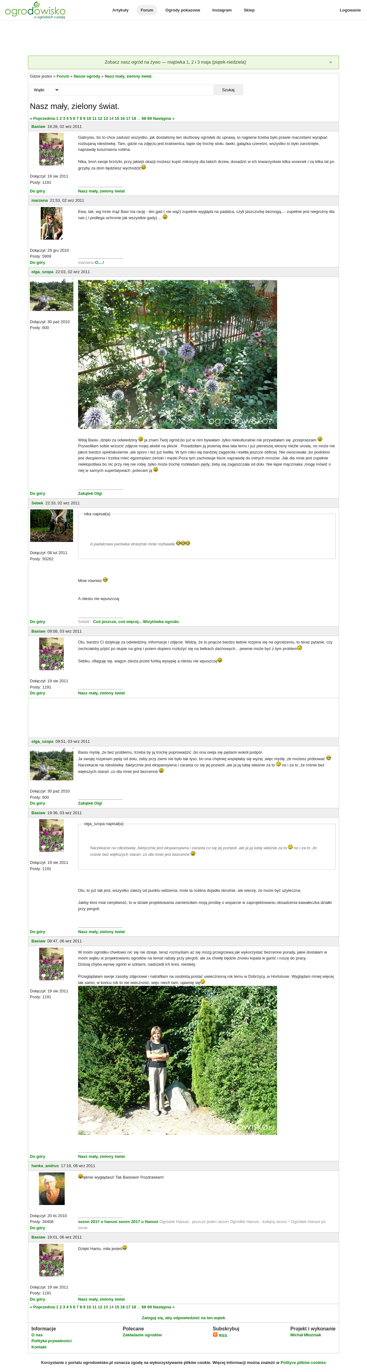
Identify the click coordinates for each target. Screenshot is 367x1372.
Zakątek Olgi (90, 493)
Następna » (163, 118)
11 (94, 118)
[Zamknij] (331, 62)
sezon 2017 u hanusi (97, 1221)
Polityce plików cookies (303, 1362)
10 (88, 118)
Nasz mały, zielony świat (101, 191)
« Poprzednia (42, 118)
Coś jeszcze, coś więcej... (117, 621)
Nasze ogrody (87, 76)
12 (100, 118)
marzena (39, 200)
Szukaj (228, 90)
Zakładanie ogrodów (142, 1335)
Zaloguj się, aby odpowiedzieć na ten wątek (183, 1318)
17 (128, 118)
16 (122, 118)
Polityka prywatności (51, 1340)
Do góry (37, 191)
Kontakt (38, 1347)
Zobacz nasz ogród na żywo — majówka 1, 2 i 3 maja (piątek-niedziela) (175, 62)
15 (117, 118)
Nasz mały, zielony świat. (129, 76)
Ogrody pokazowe (182, 10)
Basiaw (38, 126)
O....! (99, 262)
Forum (147, 10)
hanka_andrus (45, 1165)
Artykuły (120, 10)
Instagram (222, 10)
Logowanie (350, 10)
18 (134, 118)
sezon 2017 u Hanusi (138, 1221)
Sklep (249, 10)
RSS (220, 1335)
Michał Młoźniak (305, 1335)
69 (149, 118)
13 (106, 118)
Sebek (37, 503)
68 (144, 118)
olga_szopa (42, 271)
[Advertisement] (183, 38)
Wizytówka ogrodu (161, 621)
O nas (37, 1335)
